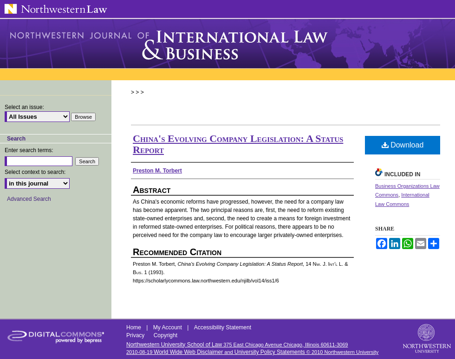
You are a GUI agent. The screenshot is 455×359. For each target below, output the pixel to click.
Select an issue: (24, 107)
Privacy (136, 335)
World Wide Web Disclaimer (188, 352)
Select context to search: (35, 172)
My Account (168, 327)
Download (403, 145)
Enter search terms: (29, 150)
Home (134, 327)
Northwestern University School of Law (174, 344)
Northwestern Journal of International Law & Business (227, 44)
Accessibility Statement (222, 327)
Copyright (165, 335)
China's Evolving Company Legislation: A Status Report (238, 144)
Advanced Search (29, 199)
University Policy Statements (269, 352)
